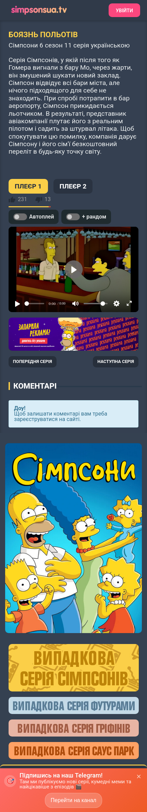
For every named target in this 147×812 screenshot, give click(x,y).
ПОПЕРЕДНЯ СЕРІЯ (32, 361)
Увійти (124, 10)
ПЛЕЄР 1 (28, 186)
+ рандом (86, 216)
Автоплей (33, 216)
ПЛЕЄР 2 (73, 186)
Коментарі (35, 385)
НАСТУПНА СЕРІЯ (115, 361)
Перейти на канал (73, 800)
